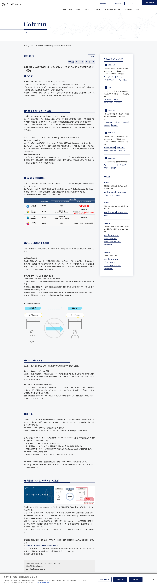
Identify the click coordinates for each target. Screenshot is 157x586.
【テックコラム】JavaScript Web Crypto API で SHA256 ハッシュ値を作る (116, 94)
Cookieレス (80, 62)
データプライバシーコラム (112, 241)
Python (106, 165)
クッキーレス (90, 62)
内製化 (118, 195)
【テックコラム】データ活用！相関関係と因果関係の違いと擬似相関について (117, 116)
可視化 (106, 168)
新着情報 (103, 4)
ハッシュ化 (118, 103)
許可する (136, 580)
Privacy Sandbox (109, 77)
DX (105, 192)
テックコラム (123, 80)
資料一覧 (118, 4)
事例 (78, 9)
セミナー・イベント (112, 9)
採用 (137, 9)
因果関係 (125, 122)
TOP (25, 46)
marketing (111, 192)
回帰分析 (117, 122)
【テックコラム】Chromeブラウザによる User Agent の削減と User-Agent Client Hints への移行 (116, 71)
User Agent (121, 77)
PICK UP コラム (121, 192)
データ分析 (122, 165)
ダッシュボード (108, 195)
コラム (86, 9)
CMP (105, 235)
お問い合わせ (149, 3)
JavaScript (107, 99)
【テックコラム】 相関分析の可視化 (116, 162)
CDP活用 (71, 62)
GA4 (105, 212)
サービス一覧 (66, 9)
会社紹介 (128, 9)
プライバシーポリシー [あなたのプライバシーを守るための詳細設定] (42, 583)
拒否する (120, 580)
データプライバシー (110, 80)
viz (133, 4)
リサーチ (96, 9)
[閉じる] (153, 580)
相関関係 (114, 125)
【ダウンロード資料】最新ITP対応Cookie (42, 545)
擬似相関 (107, 125)
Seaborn (114, 165)
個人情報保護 (108, 244)
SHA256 (116, 99)
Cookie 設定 (104, 580)
